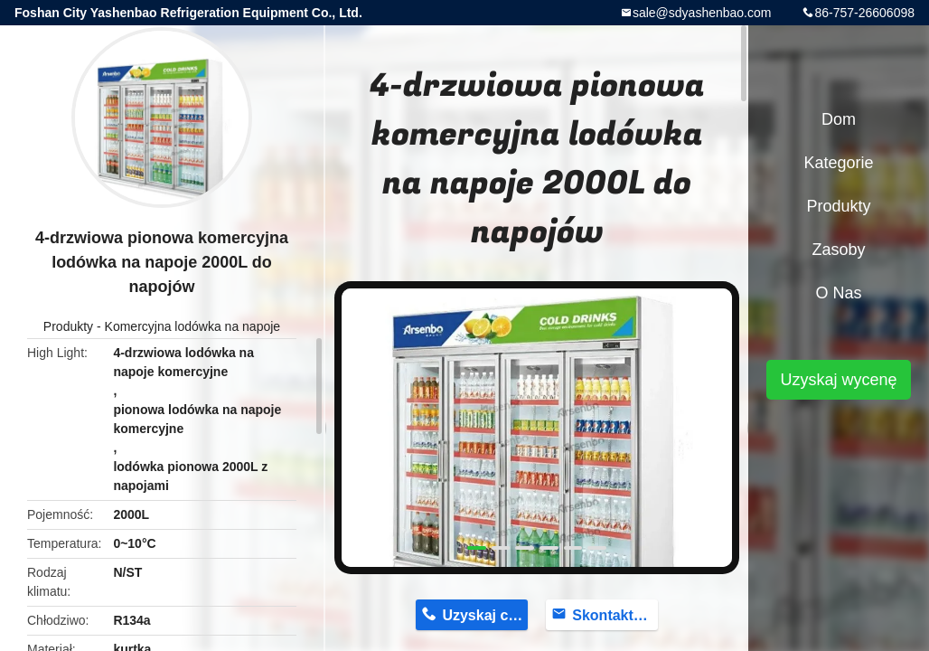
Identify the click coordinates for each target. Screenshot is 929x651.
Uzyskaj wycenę (838, 380)
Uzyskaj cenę (484, 615)
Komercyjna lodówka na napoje (193, 326)
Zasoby (838, 250)
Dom (838, 119)
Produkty (68, 326)
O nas (838, 293)
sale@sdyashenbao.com (702, 12)
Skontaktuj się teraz (614, 615)
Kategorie (838, 163)
